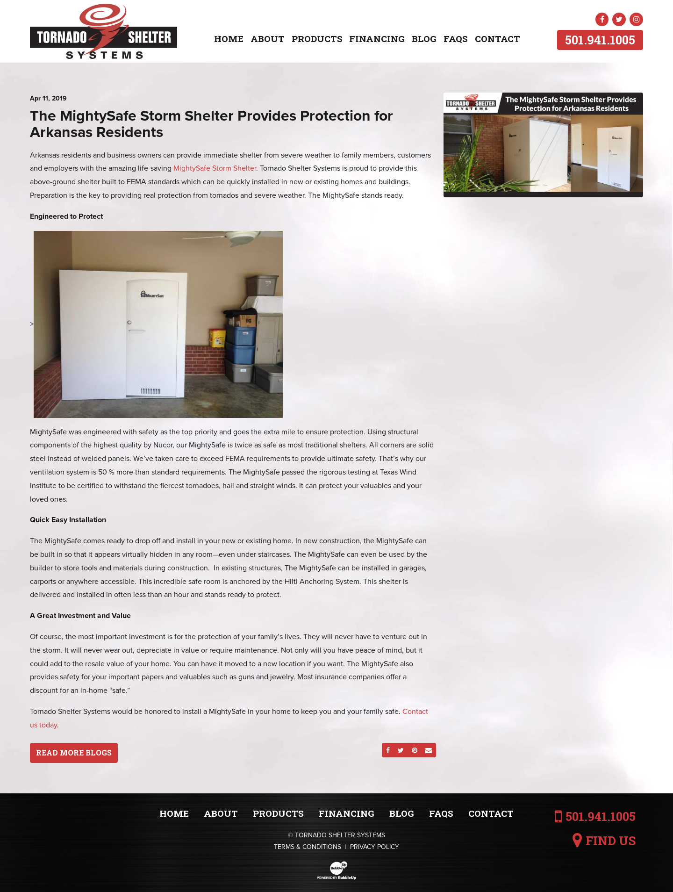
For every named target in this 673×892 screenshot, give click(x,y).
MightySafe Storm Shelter (214, 168)
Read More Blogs (74, 752)
